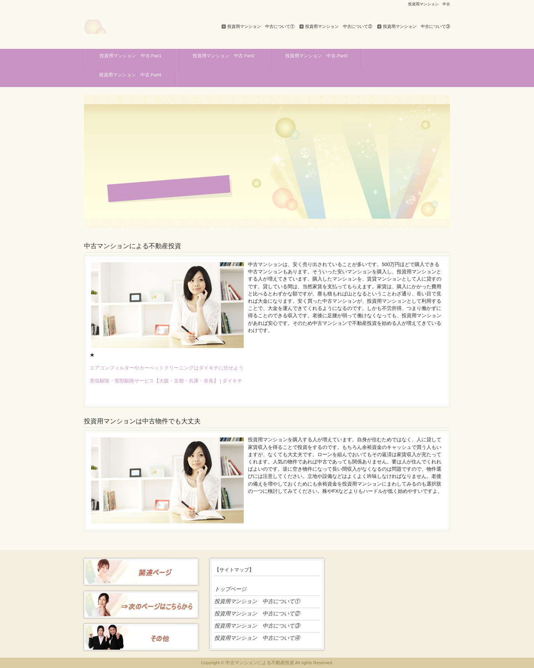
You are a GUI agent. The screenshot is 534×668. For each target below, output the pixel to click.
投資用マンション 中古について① (260, 26)
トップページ (230, 589)
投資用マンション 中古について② (338, 26)
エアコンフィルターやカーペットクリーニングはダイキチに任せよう (166, 368)
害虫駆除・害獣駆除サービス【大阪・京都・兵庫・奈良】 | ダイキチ (166, 381)
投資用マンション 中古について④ (257, 638)
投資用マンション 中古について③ (416, 26)
